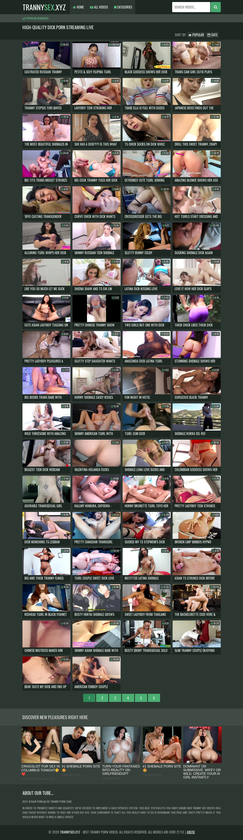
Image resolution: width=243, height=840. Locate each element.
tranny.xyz (44, 7)
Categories (123, 7)
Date (212, 34)
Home (78, 7)
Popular (196, 34)
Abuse (191, 832)
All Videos (99, 7)
